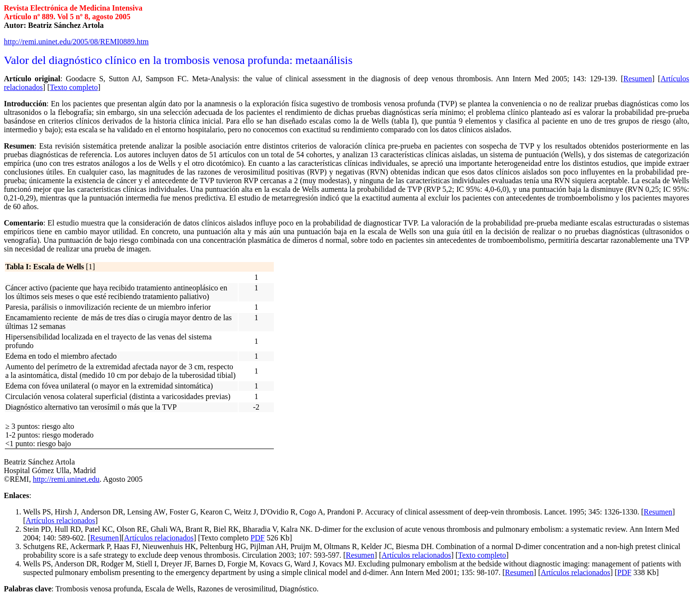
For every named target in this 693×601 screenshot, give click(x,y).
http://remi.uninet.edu (66, 479)
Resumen (658, 512)
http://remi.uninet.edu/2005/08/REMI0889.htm (76, 42)
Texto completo (482, 555)
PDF (258, 538)
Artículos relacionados (60, 520)
